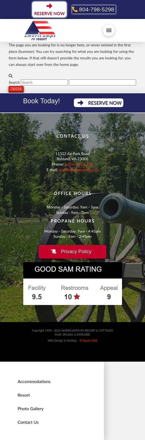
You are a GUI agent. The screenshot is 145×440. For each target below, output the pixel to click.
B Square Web (87, 340)
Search (14, 82)
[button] (109, 30)
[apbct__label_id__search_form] (102, 82)
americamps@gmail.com (78, 169)
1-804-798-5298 (79, 164)
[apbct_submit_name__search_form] (16, 89)
